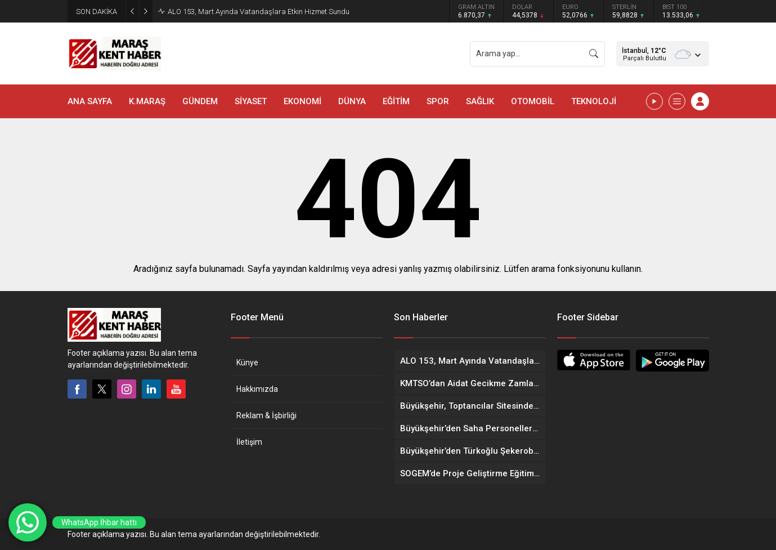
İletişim (249, 441)
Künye (247, 362)
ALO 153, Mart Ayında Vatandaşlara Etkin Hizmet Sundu (258, 11)
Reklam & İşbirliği (266, 415)
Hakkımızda (257, 389)
